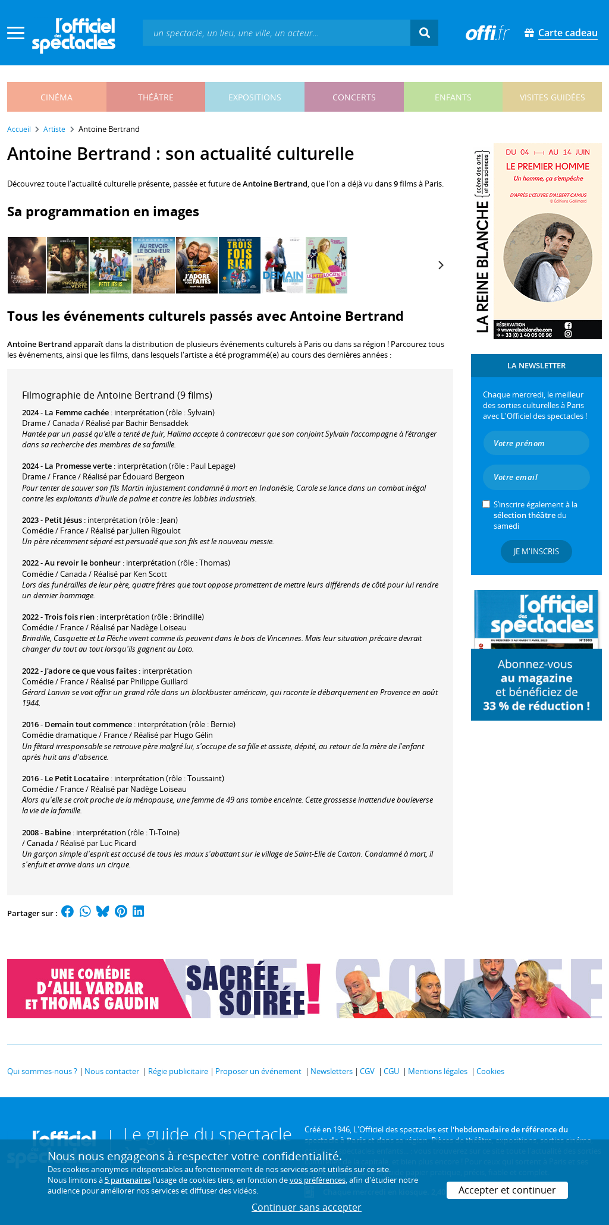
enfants (453, 97)
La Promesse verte (78, 465)
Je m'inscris (536, 551)
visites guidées (552, 97)
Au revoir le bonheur (83, 562)
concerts (354, 97)
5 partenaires (128, 1180)
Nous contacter (111, 1071)
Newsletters (331, 1071)
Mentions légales (437, 1071)
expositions (254, 97)
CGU (391, 1071)
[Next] (440, 265)
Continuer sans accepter (307, 1207)
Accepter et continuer (507, 1189)
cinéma (56, 97)
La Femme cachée (77, 412)
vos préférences (318, 1180)
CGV (367, 1071)
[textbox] (276, 32)
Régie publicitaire (178, 1071)
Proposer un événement (258, 1071)
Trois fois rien (70, 616)
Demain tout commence (88, 724)
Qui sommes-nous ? (42, 1071)
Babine (58, 832)
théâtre (156, 97)
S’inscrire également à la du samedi (535, 515)
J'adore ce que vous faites (91, 670)
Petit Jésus (63, 519)
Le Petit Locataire (77, 778)
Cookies (490, 1071)
